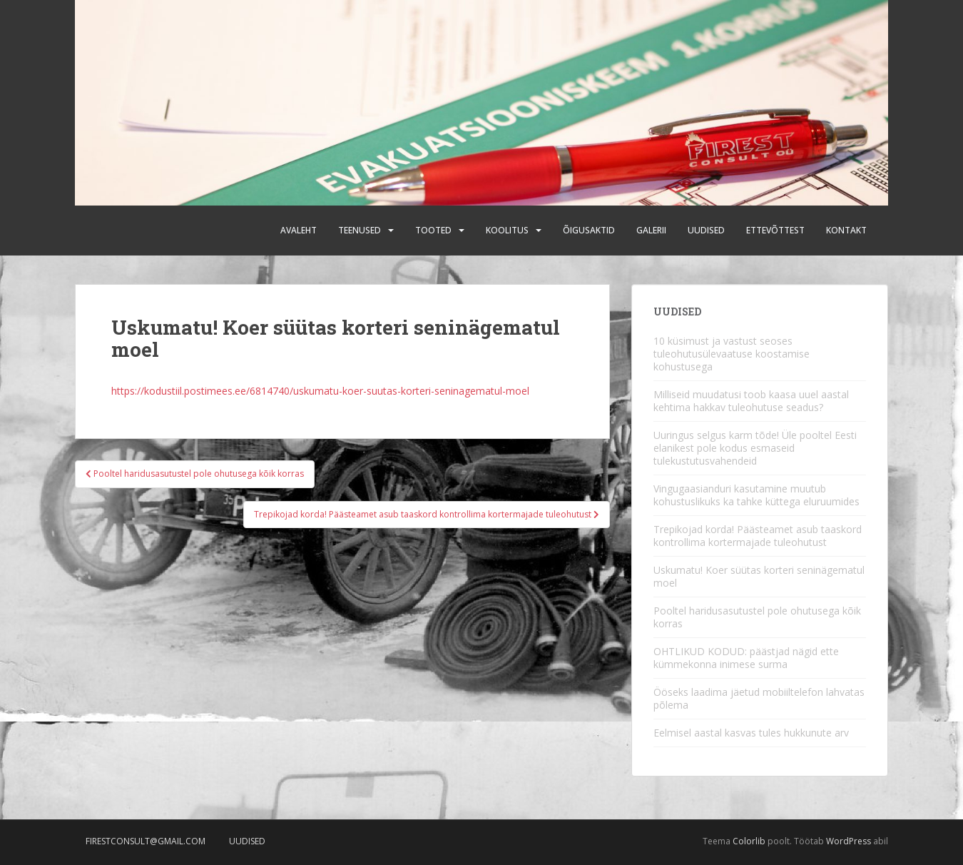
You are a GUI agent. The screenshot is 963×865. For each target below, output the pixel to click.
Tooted (433, 230)
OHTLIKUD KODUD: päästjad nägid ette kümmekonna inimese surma (746, 657)
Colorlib (749, 841)
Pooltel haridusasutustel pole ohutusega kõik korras (757, 617)
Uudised (706, 230)
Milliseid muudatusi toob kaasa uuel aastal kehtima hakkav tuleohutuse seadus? (751, 401)
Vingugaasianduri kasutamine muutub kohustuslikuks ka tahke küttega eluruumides (756, 495)
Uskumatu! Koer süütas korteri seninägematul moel (759, 576)
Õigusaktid (589, 230)
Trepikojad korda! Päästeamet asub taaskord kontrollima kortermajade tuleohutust (757, 535)
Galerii (651, 230)
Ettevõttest (775, 230)
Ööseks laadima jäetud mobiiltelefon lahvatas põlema (759, 698)
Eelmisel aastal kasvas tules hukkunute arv (751, 732)
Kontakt (846, 230)
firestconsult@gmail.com (145, 841)
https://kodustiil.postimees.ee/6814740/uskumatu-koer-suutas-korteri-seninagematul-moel (320, 391)
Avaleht (298, 230)
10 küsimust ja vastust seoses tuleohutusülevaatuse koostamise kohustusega (731, 353)
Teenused (359, 230)
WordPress (848, 841)
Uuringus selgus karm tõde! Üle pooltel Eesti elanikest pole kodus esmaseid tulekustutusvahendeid (755, 447)
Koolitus (507, 230)
